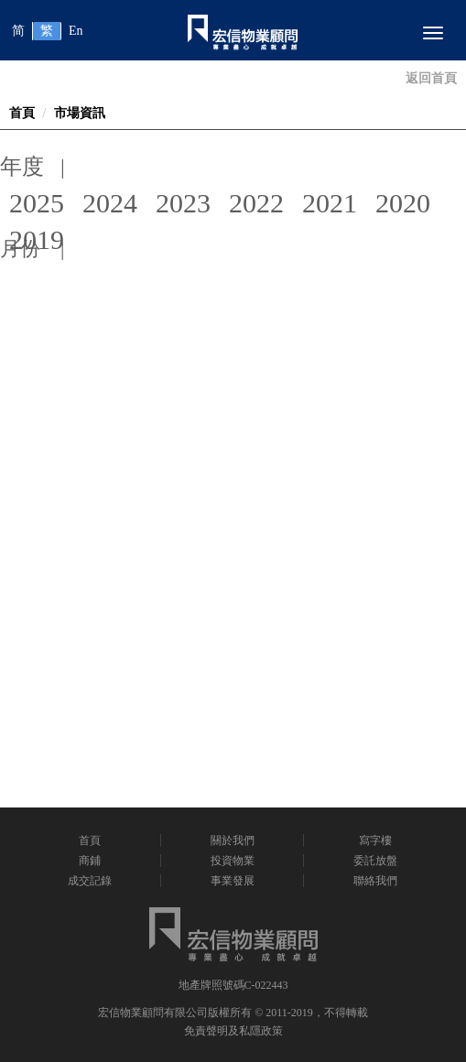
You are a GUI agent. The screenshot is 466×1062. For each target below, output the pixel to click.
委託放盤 (375, 860)
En (76, 31)
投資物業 (233, 860)
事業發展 (233, 880)
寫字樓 (375, 840)
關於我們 (233, 840)
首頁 (22, 113)
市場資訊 (79, 113)
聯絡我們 (375, 880)
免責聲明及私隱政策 (233, 1030)
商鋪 (90, 860)
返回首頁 (431, 78)
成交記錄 (90, 880)
